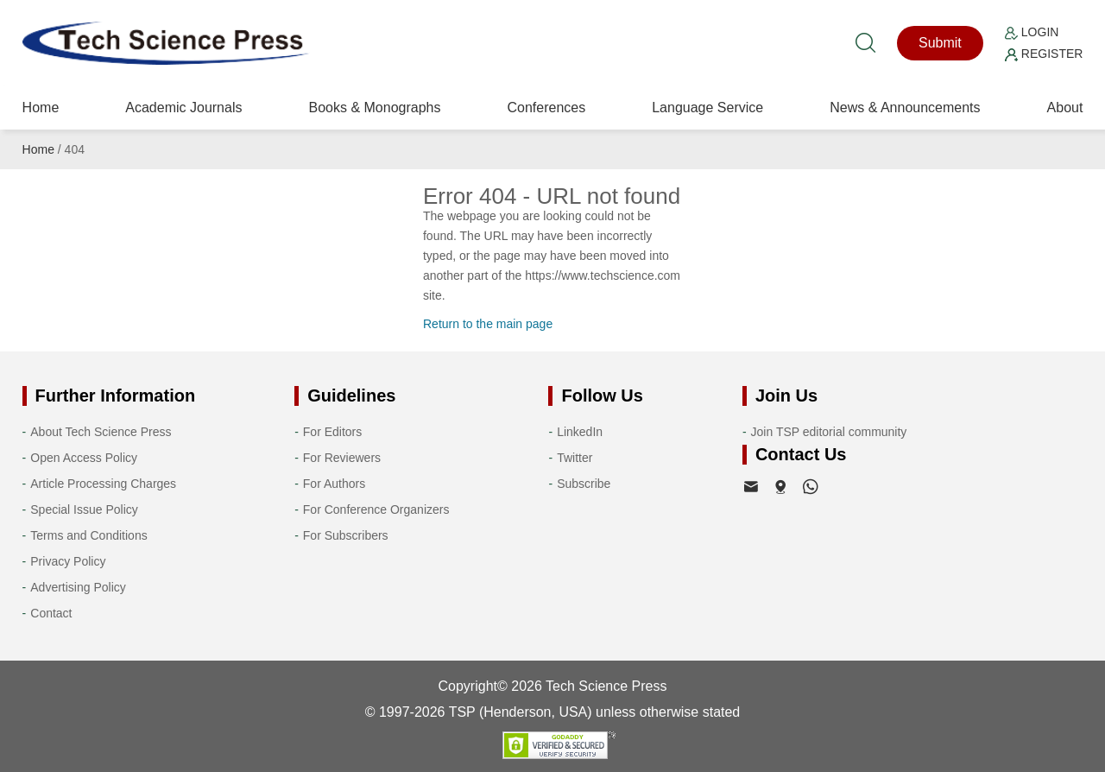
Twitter (574, 458)
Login (1031, 32)
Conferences (546, 107)
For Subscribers (345, 535)
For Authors (334, 483)
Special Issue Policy (84, 509)
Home (41, 107)
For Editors (332, 432)
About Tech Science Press (100, 432)
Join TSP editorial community (829, 432)
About (1065, 107)
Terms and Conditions (88, 535)
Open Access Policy (83, 458)
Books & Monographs (374, 107)
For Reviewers (342, 458)
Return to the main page (487, 324)
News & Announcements (905, 107)
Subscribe (583, 483)
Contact (51, 613)
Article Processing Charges (103, 483)
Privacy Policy (67, 561)
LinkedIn (580, 432)
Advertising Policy (78, 587)
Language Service (707, 107)
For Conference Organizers (376, 509)
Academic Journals (183, 107)
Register (1044, 53)
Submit (940, 42)
